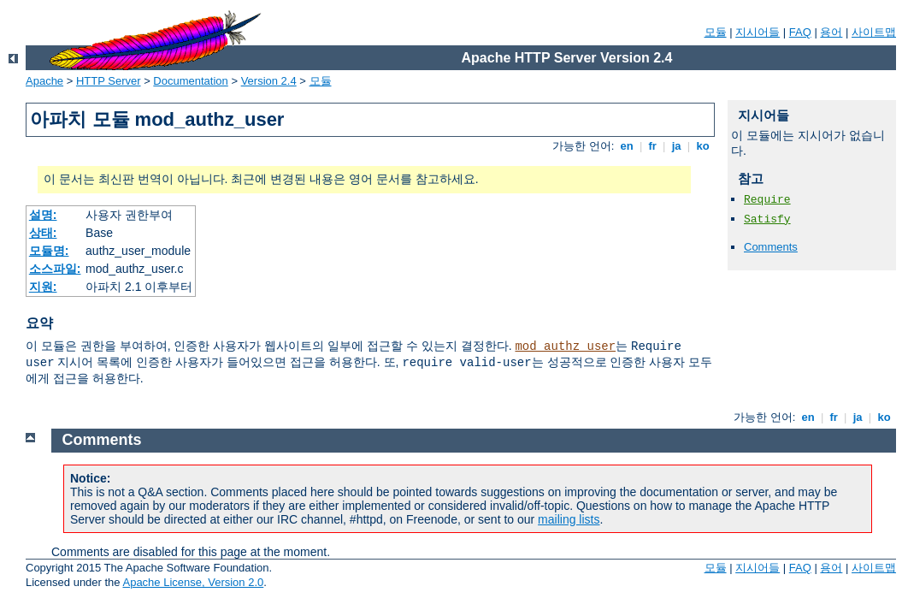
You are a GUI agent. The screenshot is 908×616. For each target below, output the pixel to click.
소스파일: (55, 268)
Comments (771, 246)
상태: (43, 233)
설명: (43, 215)
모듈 (716, 32)
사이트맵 (874, 32)
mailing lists (568, 519)
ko (702, 145)
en (626, 145)
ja (676, 145)
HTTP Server (108, 80)
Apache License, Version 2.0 (192, 582)
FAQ (800, 32)
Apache (44, 80)
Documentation (190, 80)
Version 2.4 (269, 80)
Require (767, 199)
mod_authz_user (565, 346)
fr (653, 145)
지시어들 (757, 32)
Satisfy (767, 219)
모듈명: (49, 251)
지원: (43, 286)
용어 (831, 32)
